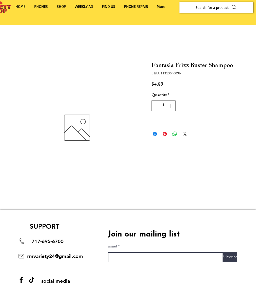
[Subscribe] (230, 257)
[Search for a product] (216, 7)
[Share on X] (185, 134)
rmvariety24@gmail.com (55, 256)
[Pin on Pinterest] (165, 134)
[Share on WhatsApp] (175, 134)
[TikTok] (32, 280)
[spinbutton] (163, 106)
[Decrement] (156, 106)
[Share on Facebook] (155, 134)
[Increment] (171, 106)
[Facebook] (21, 280)
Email (112, 246)
